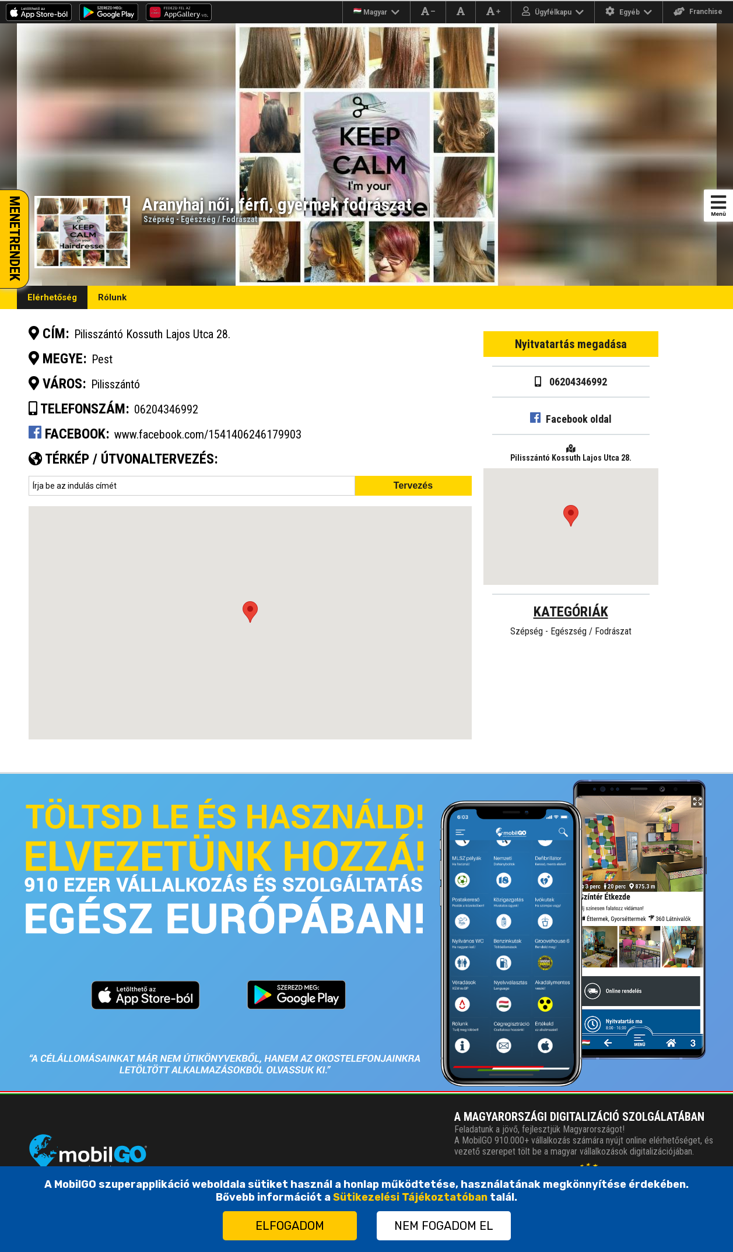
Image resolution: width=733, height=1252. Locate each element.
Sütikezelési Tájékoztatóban (410, 1197)
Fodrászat (239, 219)
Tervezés (413, 485)
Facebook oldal (571, 419)
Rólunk (112, 297)
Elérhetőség (52, 297)
